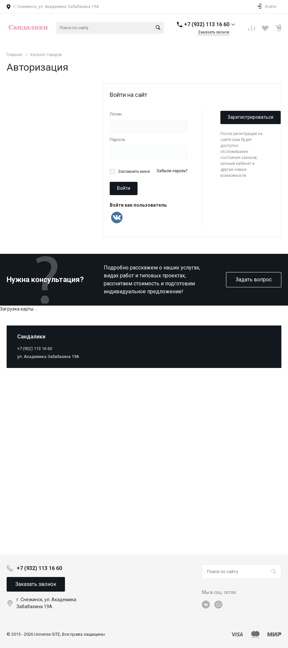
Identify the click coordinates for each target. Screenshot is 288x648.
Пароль (117, 139)
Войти (123, 188)
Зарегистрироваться (250, 117)
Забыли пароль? (171, 171)
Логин (116, 113)
